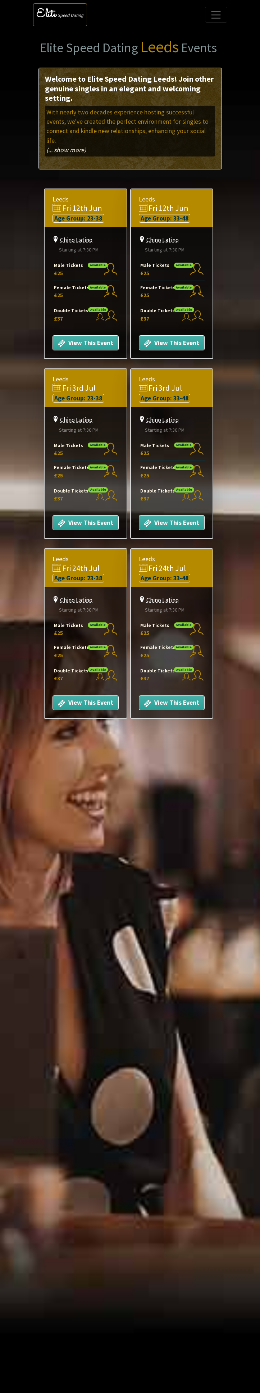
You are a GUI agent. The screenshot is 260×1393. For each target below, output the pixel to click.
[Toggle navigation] (216, 15)
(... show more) (66, 150)
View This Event (83, 343)
